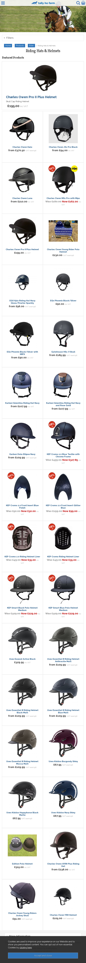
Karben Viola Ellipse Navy (22, 454)
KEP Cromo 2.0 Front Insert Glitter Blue (63, 506)
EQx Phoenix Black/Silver (63, 300)
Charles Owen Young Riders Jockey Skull (22, 914)
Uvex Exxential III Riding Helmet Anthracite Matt (63, 660)
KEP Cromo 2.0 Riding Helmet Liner (22, 556)
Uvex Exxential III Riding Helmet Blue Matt (63, 711)
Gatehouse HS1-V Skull (63, 352)
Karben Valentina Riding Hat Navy (22, 403)
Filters (10, 37)
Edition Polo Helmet (22, 864)
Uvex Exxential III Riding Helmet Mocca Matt (22, 762)
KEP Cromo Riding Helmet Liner (63, 556)
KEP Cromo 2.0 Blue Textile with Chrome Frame (63, 455)
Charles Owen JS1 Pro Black (63, 147)
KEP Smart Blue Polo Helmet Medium (63, 609)
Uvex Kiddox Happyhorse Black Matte (22, 813)
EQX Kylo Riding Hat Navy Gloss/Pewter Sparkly (22, 301)
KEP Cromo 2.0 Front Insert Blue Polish (22, 506)
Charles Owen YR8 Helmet (63, 915)
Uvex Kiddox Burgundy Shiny (63, 761)
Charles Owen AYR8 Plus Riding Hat (63, 865)
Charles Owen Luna (22, 198)
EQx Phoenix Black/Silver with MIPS (22, 353)
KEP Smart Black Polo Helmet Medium (22, 609)
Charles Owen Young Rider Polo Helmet (63, 250)
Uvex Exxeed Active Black (22, 659)
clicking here (26, 947)
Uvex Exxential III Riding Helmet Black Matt (22, 711)
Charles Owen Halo (22, 147)
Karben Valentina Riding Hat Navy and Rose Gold (63, 404)
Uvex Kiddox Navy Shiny (63, 812)
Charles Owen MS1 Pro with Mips (63, 198)
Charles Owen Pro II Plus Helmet (31, 97)
